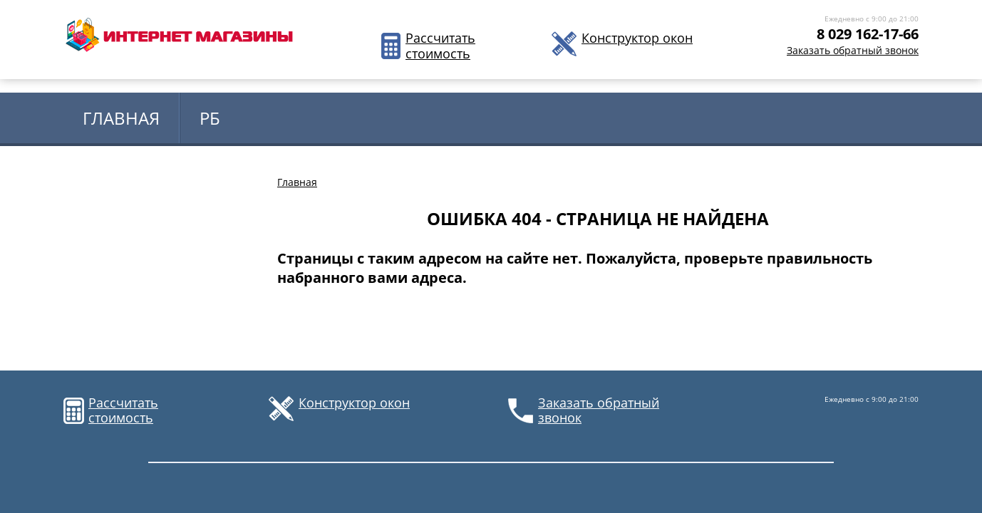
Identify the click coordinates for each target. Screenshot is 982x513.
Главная (121, 118)
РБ (210, 118)
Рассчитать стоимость (440, 46)
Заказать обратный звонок (853, 50)
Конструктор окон (637, 38)
